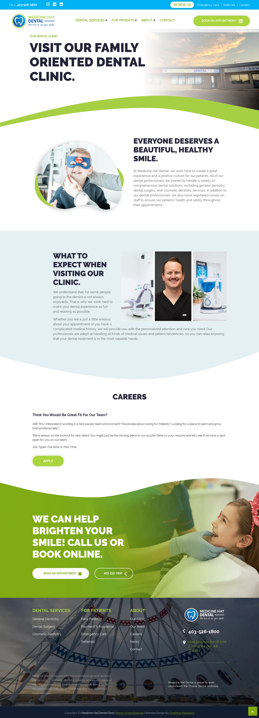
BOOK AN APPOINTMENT (62, 573)
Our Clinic (137, 619)
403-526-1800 (116, 574)
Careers (245, 5)
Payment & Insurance (97, 626)
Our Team (137, 626)
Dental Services (90, 20)
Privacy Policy (124, 713)
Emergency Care (208, 5)
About (147, 20)
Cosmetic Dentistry (46, 634)
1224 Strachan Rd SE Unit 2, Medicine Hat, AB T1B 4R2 (207, 646)
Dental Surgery (43, 626)
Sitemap (138, 713)
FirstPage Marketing (182, 713)
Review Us (182, 5)
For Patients (123, 20)
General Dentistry (45, 619)
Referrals (229, 5)
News (134, 641)
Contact (167, 20)
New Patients (91, 619)
